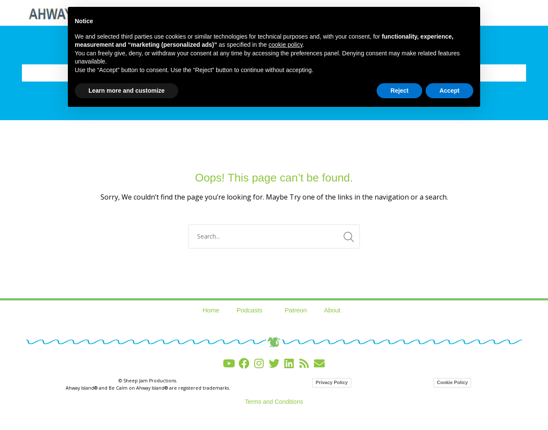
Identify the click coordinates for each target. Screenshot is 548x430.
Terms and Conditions (274, 401)
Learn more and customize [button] (126, 90)
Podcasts (252, 310)
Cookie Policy (452, 382)
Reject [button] (399, 90)
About (334, 310)
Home (210, 310)
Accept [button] (449, 90)
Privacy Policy (332, 382)
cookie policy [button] (285, 44)
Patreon (296, 310)
